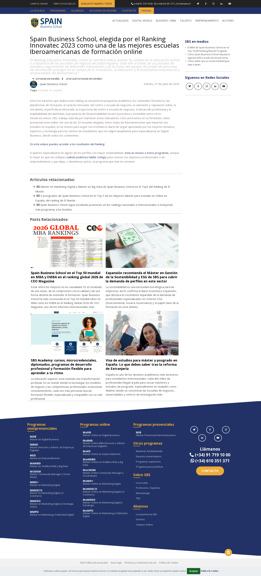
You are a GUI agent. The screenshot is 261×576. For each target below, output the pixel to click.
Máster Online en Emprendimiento (105, 461)
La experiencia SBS (146, 522)
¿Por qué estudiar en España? (84, 78)
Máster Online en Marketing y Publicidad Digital (105, 521)
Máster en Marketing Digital (52, 492)
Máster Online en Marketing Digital (105, 490)
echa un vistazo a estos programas (147, 152)
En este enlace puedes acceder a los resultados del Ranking (67, 144)
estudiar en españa (50, 90)
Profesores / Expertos (148, 496)
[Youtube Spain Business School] (230, 3)
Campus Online (144, 532)
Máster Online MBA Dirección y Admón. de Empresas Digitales (105, 451)
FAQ (138, 506)
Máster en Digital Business (52, 446)
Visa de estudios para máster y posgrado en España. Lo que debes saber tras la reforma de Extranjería (140, 368)
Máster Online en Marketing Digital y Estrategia (105, 510)
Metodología (143, 501)
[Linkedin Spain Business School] (221, 3)
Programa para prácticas (149, 475)
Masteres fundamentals (149, 459)
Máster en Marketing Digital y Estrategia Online (52, 512)
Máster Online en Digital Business (105, 442)
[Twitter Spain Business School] (198, 3)
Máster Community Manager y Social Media (52, 482)
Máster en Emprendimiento (52, 465)
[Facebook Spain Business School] (205, 3)
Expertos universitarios (148, 464)
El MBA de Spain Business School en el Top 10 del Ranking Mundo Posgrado (209, 49)
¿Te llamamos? (160, 3)
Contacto (210, 479)
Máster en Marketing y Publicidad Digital (52, 521)
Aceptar (193, 571)
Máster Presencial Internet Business (158, 442)
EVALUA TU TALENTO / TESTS (96, 3)
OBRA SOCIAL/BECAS (64, 3)
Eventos (140, 527)
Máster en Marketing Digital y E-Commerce (52, 501)
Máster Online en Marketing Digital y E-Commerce (105, 500)
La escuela (142, 491)
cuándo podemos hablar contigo (86, 157)
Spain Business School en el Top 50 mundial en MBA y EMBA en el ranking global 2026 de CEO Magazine (66, 276)
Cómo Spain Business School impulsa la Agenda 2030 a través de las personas (208, 57)
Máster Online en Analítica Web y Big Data (105, 470)
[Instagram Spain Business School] (213, 3)
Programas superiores (148, 469)
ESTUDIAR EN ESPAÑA (47, 78)
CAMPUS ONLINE (39, 3)
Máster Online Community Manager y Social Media (105, 481)
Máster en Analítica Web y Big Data (52, 473)
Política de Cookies (209, 571)
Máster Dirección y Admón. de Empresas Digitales (52, 455)
